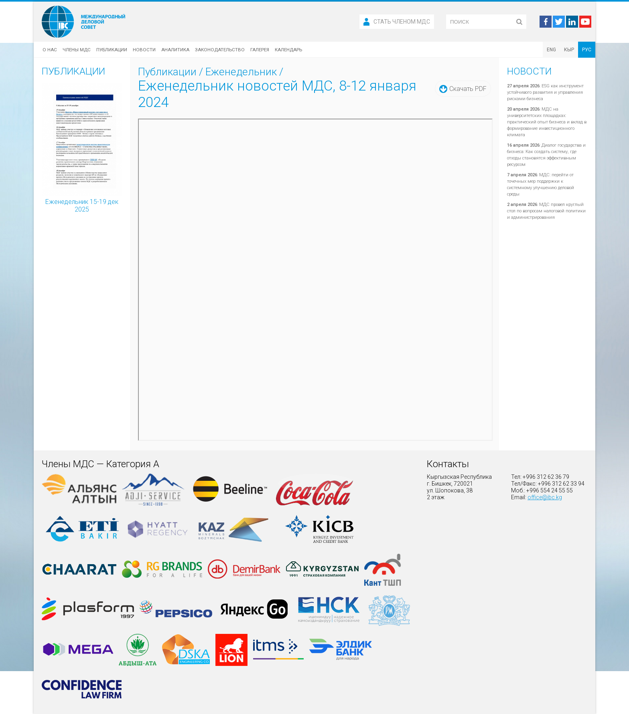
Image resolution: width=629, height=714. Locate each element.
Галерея (259, 49)
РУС (586, 49)
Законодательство (220, 49)
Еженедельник (241, 72)
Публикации (111, 49)
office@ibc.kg (545, 497)
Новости (144, 49)
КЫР (569, 49)
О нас (50, 49)
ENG (551, 49)
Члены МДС (77, 49)
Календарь (288, 49)
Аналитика (175, 49)
